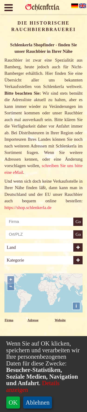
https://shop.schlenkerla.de (28, 207)
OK (13, 402)
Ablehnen (37, 402)
